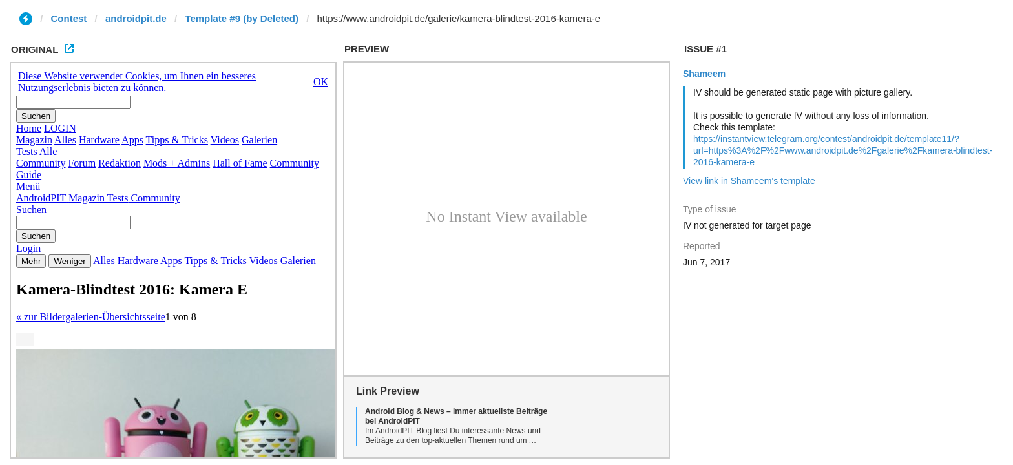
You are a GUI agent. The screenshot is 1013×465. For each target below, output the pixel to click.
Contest (69, 18)
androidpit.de (136, 18)
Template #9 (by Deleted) (241, 18)
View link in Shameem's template (749, 181)
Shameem (704, 73)
